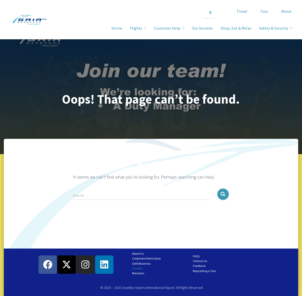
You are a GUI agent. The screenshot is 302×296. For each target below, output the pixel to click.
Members (138, 273)
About (286, 11)
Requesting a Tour (204, 271)
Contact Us (200, 261)
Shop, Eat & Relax (236, 28)
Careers (137, 268)
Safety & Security (275, 28)
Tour (264, 11)
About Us (138, 253)
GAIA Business (141, 263)
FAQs (196, 256)
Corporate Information (146, 258)
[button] (275, 28)
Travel (241, 11)
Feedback (199, 266)
